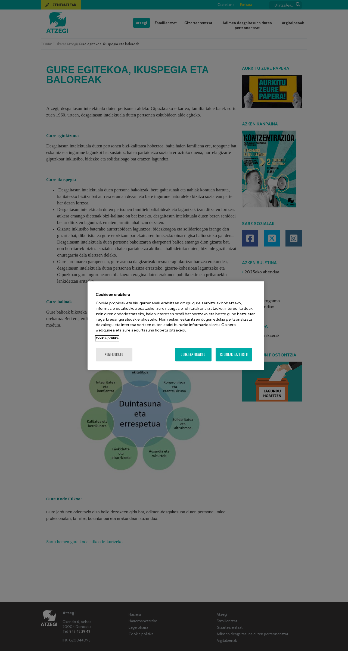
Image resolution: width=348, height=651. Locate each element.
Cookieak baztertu (234, 354)
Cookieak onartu (193, 354)
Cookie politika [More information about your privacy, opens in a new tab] (107, 338)
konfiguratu (114, 354)
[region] (176, 325)
